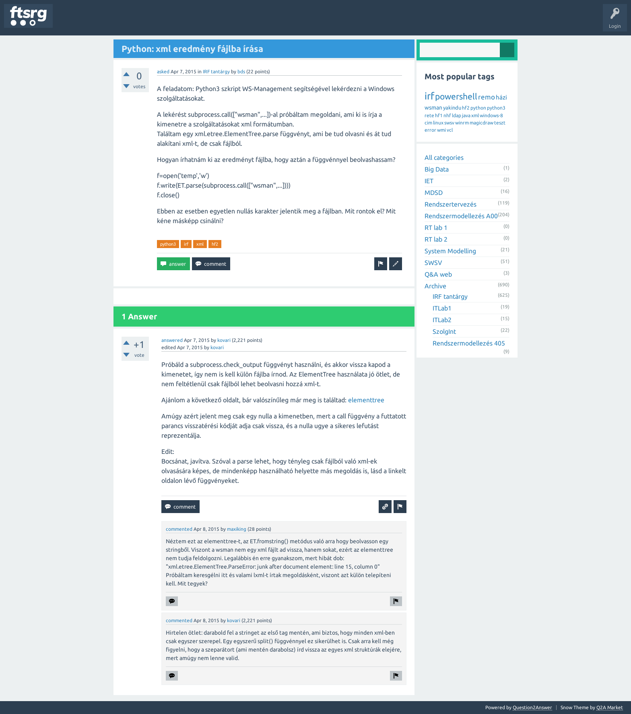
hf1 (439, 115)
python (478, 107)
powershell (456, 96)
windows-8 (491, 115)
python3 (168, 244)
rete (429, 115)
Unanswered (104, 22)
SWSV (433, 262)
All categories (444, 157)
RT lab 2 (436, 239)
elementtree (366, 400)
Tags (134, 22)
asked (163, 71)
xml (200, 244)
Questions (70, 22)
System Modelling (450, 251)
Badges (184, 22)
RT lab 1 (436, 227)
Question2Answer (532, 707)
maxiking (236, 529)
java (466, 115)
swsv (449, 122)
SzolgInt (444, 331)
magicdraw (481, 122)
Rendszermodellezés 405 (469, 343)
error (430, 129)
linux (438, 122)
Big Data (437, 169)
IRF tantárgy (216, 71)
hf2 (215, 244)
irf (186, 244)
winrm (462, 122)
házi (501, 97)
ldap (456, 115)
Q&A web (438, 274)
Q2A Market (609, 707)
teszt (499, 122)
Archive (435, 286)
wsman (433, 107)
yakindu (452, 107)
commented (179, 529)
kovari (224, 340)
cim (428, 122)
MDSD (434, 192)
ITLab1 (442, 308)
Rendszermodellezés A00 (461, 215)
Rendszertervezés (450, 204)
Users (160, 22)
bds (241, 71)
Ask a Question (238, 22)
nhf (447, 115)
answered (172, 340)
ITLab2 (442, 319)
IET (429, 180)
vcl (450, 129)
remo (486, 97)
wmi (441, 129)
